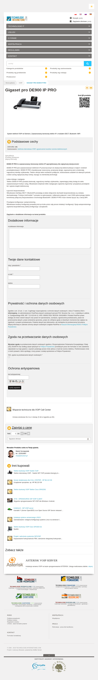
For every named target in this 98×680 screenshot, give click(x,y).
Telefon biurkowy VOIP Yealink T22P (26, 471)
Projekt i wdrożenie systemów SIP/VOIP (27, 536)
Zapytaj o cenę (22, 427)
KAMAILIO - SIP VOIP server (23, 508)
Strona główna (10, 83)
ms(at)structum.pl (22, 456)
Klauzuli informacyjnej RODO (71, 324)
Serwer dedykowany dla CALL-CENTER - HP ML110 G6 (33, 480)
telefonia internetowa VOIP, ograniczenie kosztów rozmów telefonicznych (42, 149)
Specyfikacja (9, 156)
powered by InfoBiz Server (33, 650)
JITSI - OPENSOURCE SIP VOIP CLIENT (28, 499)
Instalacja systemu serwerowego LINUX (27, 517)
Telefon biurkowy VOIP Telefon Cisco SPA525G (30, 489)
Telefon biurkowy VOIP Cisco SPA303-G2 (28, 527)
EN (80, 14)
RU (85, 14)
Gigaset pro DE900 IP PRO (36, 83)
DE (90, 14)
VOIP (20, 83)
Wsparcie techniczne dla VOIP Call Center (32, 410)
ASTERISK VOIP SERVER (41, 560)
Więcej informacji (11, 159)
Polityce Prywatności (47, 347)
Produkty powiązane (12, 157)
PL (75, 14)
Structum (21, 650)
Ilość (9, 433)
